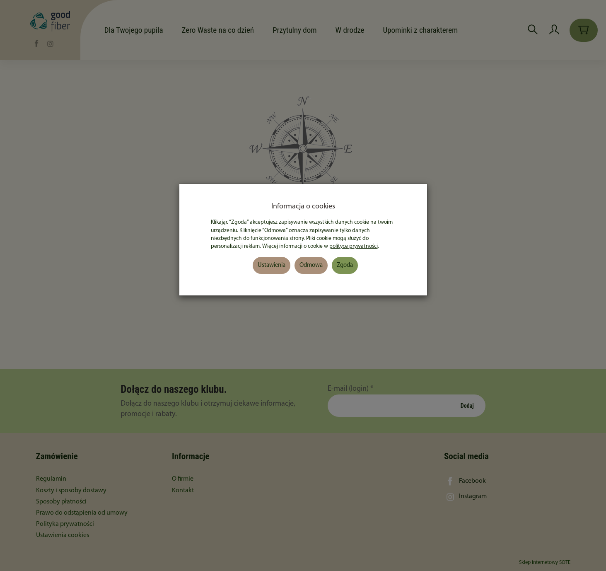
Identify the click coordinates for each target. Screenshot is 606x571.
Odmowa (311, 265)
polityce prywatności (353, 246)
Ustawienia (271, 265)
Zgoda (345, 265)
